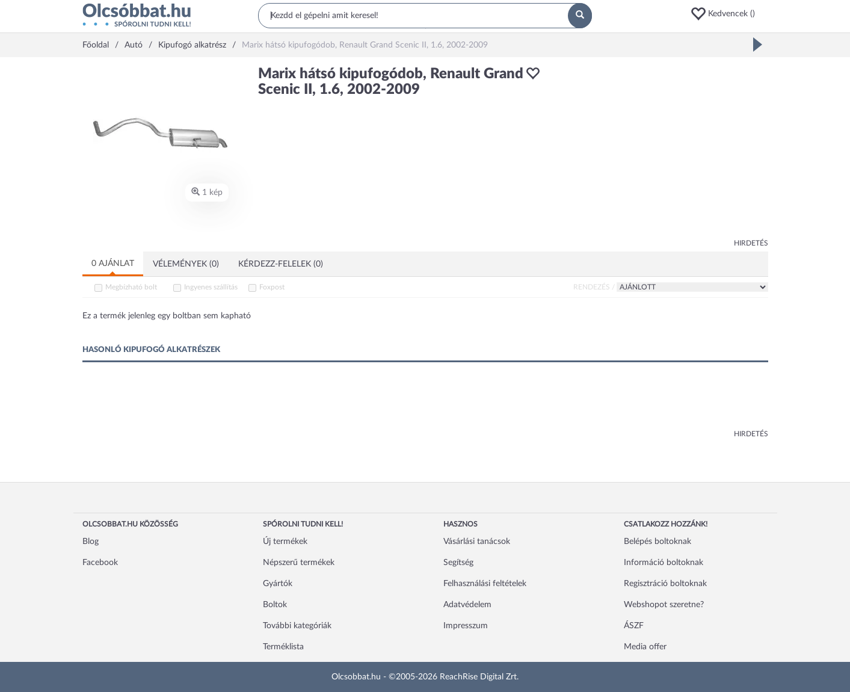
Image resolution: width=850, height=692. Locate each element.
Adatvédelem (467, 605)
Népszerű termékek (298, 562)
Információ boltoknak (663, 562)
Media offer (645, 647)
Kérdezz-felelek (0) (280, 264)
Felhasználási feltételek (484, 583)
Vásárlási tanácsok (476, 541)
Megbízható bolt (131, 287)
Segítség (458, 562)
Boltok (275, 605)
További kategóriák (297, 626)
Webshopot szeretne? (664, 605)
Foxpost (272, 287)
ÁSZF (634, 626)
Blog (90, 541)
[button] (729, 14)
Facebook (100, 562)
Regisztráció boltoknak (665, 583)
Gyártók (277, 583)
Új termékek (285, 541)
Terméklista (283, 647)
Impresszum (465, 626)
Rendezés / (594, 287)
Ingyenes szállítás (211, 287)
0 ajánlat (112, 263)
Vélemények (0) (186, 264)
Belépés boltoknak (657, 541)
